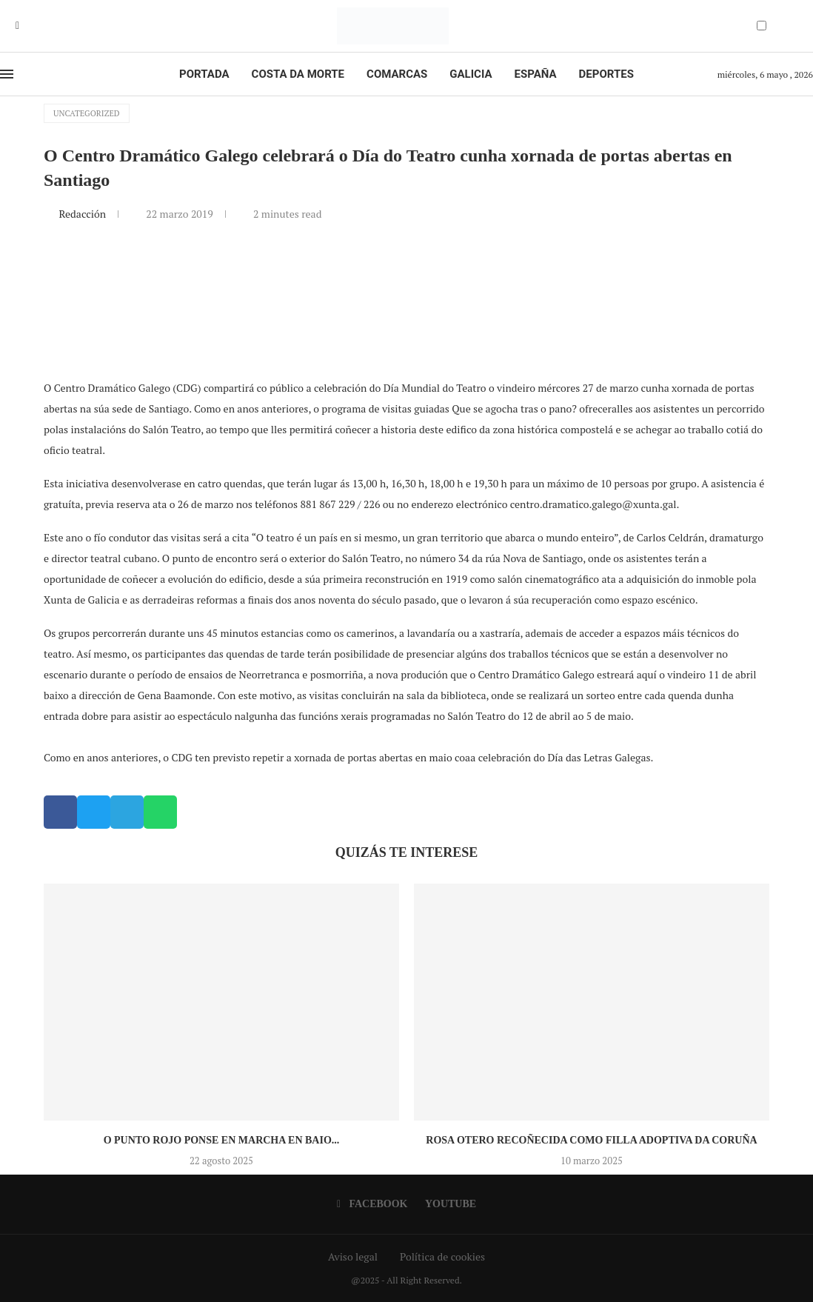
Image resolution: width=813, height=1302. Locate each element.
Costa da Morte (298, 74)
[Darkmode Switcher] (761, 25)
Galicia (470, 74)
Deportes (606, 74)
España (536, 74)
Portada (204, 74)
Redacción (83, 214)
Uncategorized (86, 113)
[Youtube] (28, 26)
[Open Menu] (6, 74)
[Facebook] (17, 26)
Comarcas (397, 74)
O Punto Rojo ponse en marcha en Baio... (222, 1140)
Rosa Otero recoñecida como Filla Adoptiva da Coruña (591, 1140)
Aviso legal (353, 1256)
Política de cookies (442, 1256)
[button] (60, 812)
